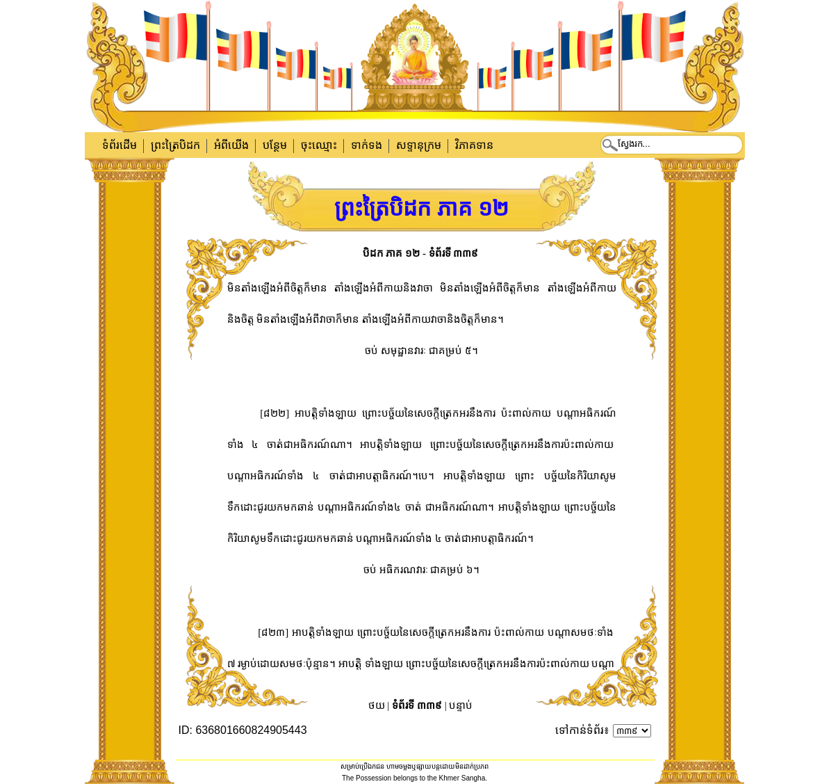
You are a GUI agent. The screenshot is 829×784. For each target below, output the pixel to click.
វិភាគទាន (474, 145)
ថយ (376, 705)
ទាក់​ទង (366, 145)
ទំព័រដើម (119, 145)
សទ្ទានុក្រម (418, 145)
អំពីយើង (231, 145)
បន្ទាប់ (461, 705)
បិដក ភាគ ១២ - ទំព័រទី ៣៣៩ (421, 253)
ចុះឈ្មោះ (319, 145)
